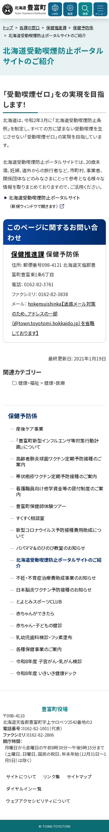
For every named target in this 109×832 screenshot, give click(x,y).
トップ (8, 27)
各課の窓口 (29, 27)
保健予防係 (83, 27)
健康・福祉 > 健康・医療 (41, 382)
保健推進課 (56, 27)
